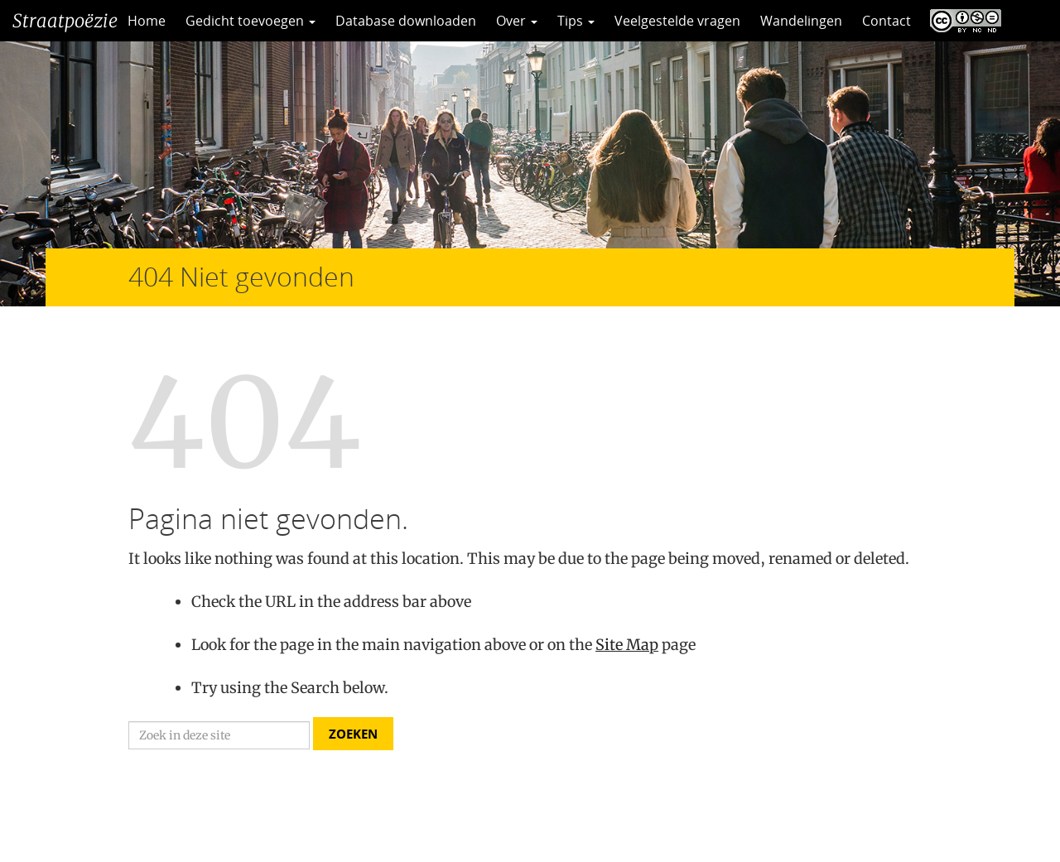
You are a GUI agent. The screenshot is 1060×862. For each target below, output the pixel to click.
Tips (576, 21)
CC (961, 20)
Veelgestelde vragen (677, 21)
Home (147, 21)
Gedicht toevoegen (251, 21)
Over (516, 21)
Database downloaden (405, 21)
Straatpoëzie (65, 20)
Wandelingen (801, 21)
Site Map (626, 644)
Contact (886, 21)
